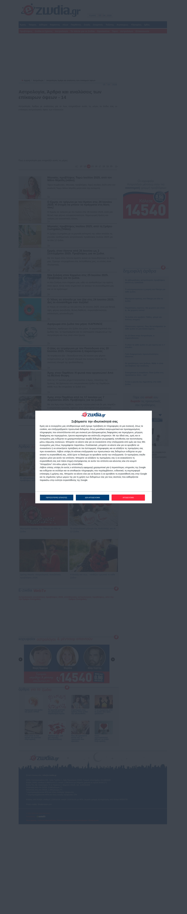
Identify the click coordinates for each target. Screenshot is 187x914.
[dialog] (93, 457)
